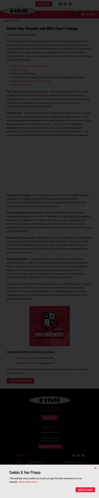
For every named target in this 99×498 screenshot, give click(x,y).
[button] (95, 468)
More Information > (28, 482)
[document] (49, 249)
